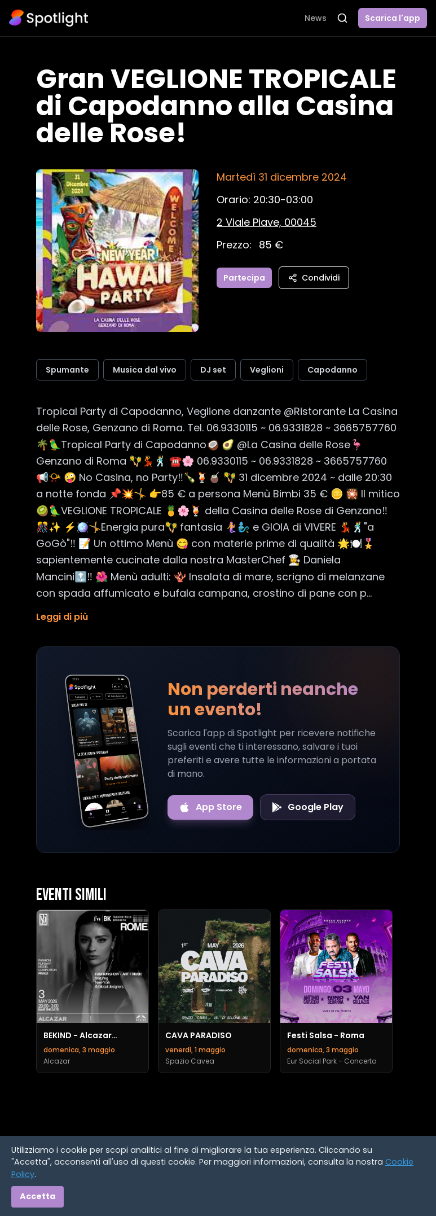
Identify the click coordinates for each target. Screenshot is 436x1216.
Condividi (314, 277)
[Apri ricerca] (342, 18)
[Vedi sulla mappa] (266, 222)
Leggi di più (62, 616)
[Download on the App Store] (210, 807)
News (316, 18)
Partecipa (244, 277)
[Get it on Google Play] (307, 807)
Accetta (37, 1196)
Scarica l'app (392, 18)
